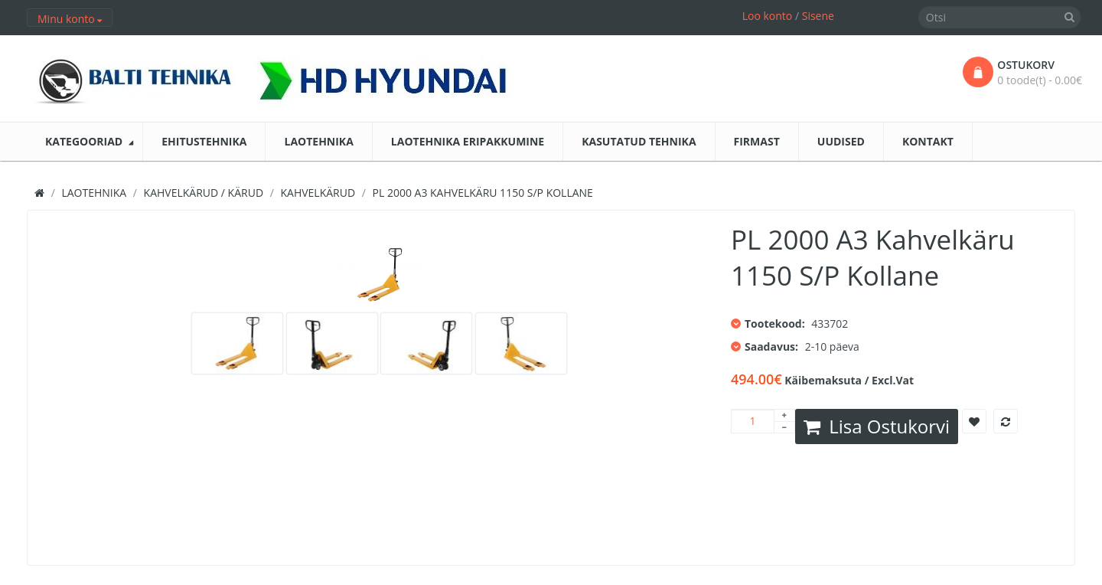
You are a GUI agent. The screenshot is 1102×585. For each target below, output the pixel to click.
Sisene (818, 15)
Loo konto (767, 15)
